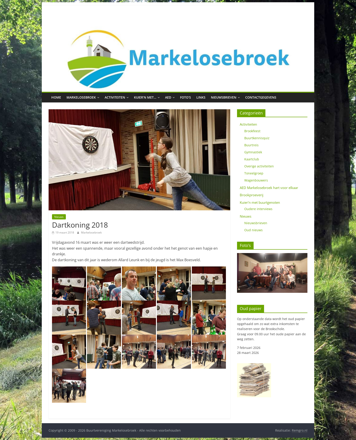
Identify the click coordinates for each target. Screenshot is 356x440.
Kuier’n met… (145, 97)
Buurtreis (251, 145)
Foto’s (185, 97)
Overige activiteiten (259, 166)
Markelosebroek (81, 97)
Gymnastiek (253, 152)
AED (168, 97)
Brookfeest (252, 131)
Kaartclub (251, 159)
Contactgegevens (260, 97)
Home (56, 97)
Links (200, 97)
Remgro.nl (299, 430)
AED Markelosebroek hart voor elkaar (269, 187)
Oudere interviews (258, 209)
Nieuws (59, 217)
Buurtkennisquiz (256, 138)
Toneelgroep (253, 173)
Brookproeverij (251, 195)
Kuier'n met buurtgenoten (260, 202)
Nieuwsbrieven (223, 97)
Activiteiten (115, 97)
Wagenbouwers (256, 180)
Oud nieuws (253, 230)
